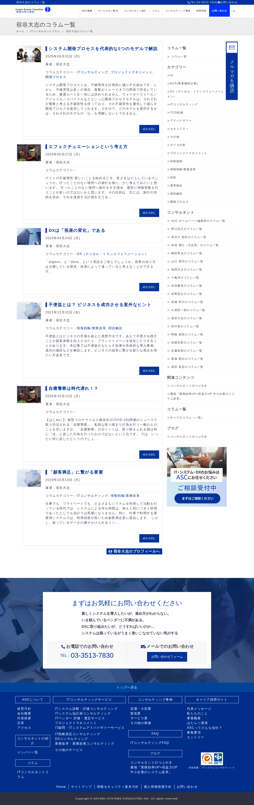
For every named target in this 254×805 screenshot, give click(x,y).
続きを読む (149, 129)
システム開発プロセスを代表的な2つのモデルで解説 (103, 48)
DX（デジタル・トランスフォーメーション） (112, 254)
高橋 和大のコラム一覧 (187, 302)
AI (171, 75)
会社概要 (24, 713)
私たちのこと (197, 713)
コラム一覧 (179, 56)
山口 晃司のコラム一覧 (187, 261)
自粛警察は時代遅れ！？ (73, 388)
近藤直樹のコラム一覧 (186, 350)
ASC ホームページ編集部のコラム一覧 (198, 220)
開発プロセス (55, 77)
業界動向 (176, 185)
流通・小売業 (140, 708)
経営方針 (24, 708)
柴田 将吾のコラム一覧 (187, 366)
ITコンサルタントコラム (33, 774)
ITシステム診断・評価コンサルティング (86, 708)
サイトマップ (81, 786)
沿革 (20, 723)
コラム (156, 11)
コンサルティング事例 (177, 11)
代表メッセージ (199, 708)
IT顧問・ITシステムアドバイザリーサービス (90, 727)
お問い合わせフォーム (167, 656)
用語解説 (115, 328)
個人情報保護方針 (158, 786)
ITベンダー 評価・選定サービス (80, 718)
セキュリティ (179, 128)
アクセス (24, 727)
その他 (175, 136)
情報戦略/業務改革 (91, 328)
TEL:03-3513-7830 (202, 2)
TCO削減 (176, 112)
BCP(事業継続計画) (184, 83)
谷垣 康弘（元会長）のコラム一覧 (195, 245)
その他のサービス (69, 750)
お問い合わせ (228, 2)
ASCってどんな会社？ (204, 727)
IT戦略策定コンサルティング (77, 734)
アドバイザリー (181, 120)
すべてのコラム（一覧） (187, 417)
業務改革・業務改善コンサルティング (84, 743)
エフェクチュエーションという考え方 (88, 146)
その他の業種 (140, 723)
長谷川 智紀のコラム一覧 (188, 237)
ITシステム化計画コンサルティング (83, 713)
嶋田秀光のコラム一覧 (186, 253)
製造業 (135, 713)
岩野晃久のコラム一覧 (186, 293)
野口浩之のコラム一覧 (186, 228)
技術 (173, 177)
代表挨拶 (24, 718)
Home (61, 786)
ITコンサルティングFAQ (149, 742)
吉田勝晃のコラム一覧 (186, 285)
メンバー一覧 (27, 752)
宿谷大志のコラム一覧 (186, 318)
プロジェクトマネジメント (132, 72)
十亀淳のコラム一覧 (185, 277)
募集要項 (194, 732)
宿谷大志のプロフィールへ (134, 551)
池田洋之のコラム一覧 (186, 269)
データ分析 (178, 145)
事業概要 (194, 718)
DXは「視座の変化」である (77, 230)
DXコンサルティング (71, 738)
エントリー (195, 737)
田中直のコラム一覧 (185, 326)
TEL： (87, 655)
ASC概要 (87, 11)
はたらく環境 (197, 723)
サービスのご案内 (108, 11)
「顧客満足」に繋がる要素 (76, 472)
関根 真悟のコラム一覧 (187, 334)
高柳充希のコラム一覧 (186, 342)
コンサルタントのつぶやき (188, 385)
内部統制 (176, 161)
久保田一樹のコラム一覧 (188, 310)
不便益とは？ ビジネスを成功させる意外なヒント (100, 304)
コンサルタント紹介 (135, 11)
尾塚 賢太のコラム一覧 (187, 358)
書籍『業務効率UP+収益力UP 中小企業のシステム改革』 (154, 770)
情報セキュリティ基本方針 (118, 786)
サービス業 (139, 718)
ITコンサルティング (92, 72)
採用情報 (201, 11)
